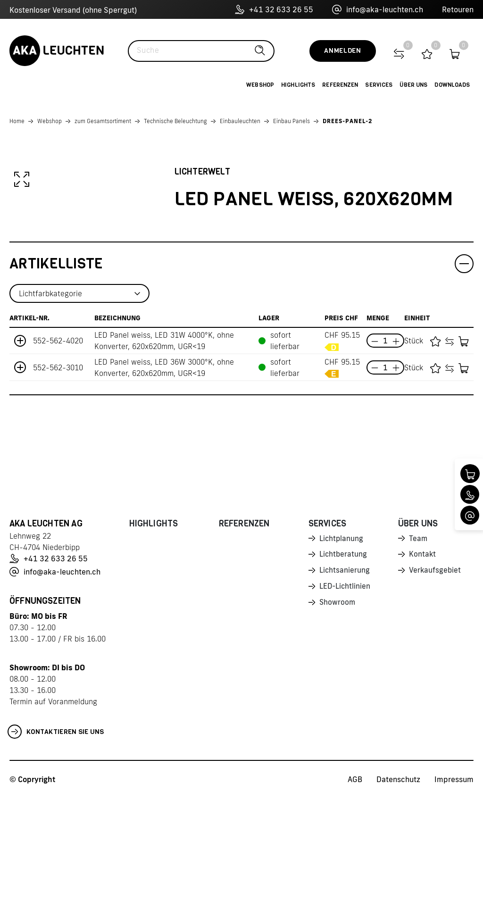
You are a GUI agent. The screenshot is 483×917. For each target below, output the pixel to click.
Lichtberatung (343, 674)
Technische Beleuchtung (175, 121)
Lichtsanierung (344, 691)
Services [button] (378, 85)
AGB (355, 898)
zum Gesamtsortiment (103, 121)
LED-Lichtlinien (345, 707)
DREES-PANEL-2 (348, 121)
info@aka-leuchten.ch (377, 9)
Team (418, 658)
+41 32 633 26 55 (274, 9)
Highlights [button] (298, 85)
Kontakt (422, 674)
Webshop (49, 121)
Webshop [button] (260, 85)
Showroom (337, 724)
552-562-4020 (58, 460)
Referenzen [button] (340, 85)
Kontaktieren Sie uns (56, 851)
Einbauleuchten (240, 121)
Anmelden (342, 50)
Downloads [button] (452, 85)
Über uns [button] (413, 85)
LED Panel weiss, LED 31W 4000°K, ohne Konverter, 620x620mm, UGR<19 (164, 460)
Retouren (458, 9)
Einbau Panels (291, 121)
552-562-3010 (58, 486)
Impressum (454, 898)
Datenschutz (398, 898)
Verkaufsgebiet (435, 691)
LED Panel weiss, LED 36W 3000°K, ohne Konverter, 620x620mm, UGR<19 (164, 486)
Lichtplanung (341, 658)
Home (17, 121)
